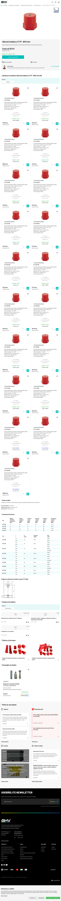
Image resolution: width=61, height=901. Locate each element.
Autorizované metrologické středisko (27, 852)
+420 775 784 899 (55, 66)
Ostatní (53, 844)
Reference (22, 854)
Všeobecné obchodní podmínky (26, 858)
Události (6, 709)
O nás (21, 844)
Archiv (2, 860)
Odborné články (38, 746)
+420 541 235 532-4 (18, 831)
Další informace (4, 895)
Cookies (53, 847)
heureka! (53, 869)
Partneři (43, 844)
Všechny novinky (4, 781)
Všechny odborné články (37, 781)
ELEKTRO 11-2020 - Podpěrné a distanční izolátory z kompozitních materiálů (43, 619)
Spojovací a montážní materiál (11, 684)
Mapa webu (53, 848)
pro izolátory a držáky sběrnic (9, 685)
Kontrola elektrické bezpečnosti (7, 848)
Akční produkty (4, 856)
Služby (2, 854)
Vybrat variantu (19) (13, 57)
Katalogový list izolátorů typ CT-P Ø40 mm (11, 618)
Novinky (6, 746)
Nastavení (32, 898)
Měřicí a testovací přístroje (6, 847)
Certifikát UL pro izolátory (7, 631)
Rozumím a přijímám (53, 898)
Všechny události (4, 741)
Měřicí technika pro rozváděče (7, 852)
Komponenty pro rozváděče (7, 850)
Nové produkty (4, 858)
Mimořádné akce (38, 709)
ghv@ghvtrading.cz (18, 833)
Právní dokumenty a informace (26, 856)
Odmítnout (41, 898)
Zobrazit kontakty (5, 840)
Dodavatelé (43, 847)
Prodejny (43, 850)
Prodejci (42, 848)
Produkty (4, 844)
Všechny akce (35, 741)
